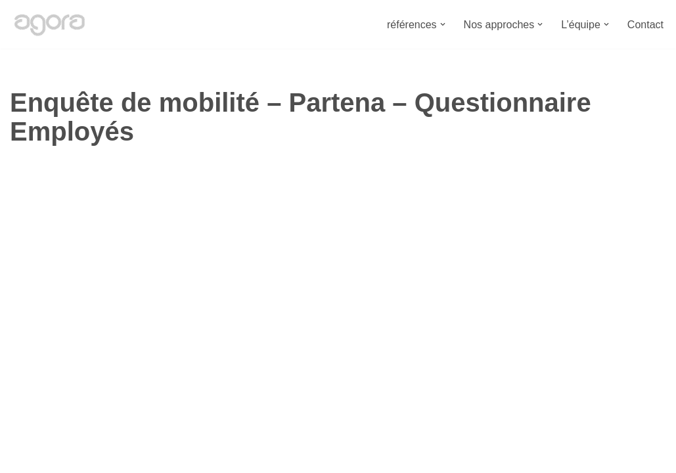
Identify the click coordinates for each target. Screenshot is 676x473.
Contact (645, 24)
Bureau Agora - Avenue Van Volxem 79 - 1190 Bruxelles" (142, 456)
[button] (442, 24)
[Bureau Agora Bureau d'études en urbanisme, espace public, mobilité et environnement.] (49, 24)
